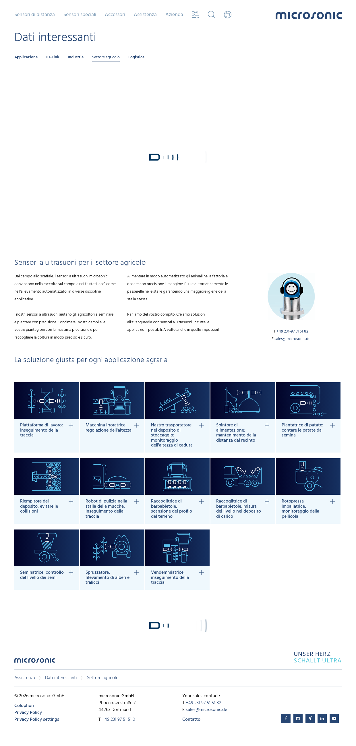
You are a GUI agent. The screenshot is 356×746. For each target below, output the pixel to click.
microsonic (34, 662)
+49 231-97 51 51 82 (292, 331)
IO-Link (52, 57)
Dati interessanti (61, 678)
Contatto (191, 719)
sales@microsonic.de (292, 339)
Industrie (76, 57)
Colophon (24, 706)
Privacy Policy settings (36, 719)
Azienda (174, 14)
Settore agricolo (106, 57)
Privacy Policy (28, 712)
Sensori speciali (79, 14)
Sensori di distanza (34, 14)
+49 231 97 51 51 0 (118, 719)
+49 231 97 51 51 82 (203, 703)
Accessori (115, 14)
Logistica (136, 57)
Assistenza (145, 14)
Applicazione (26, 57)
